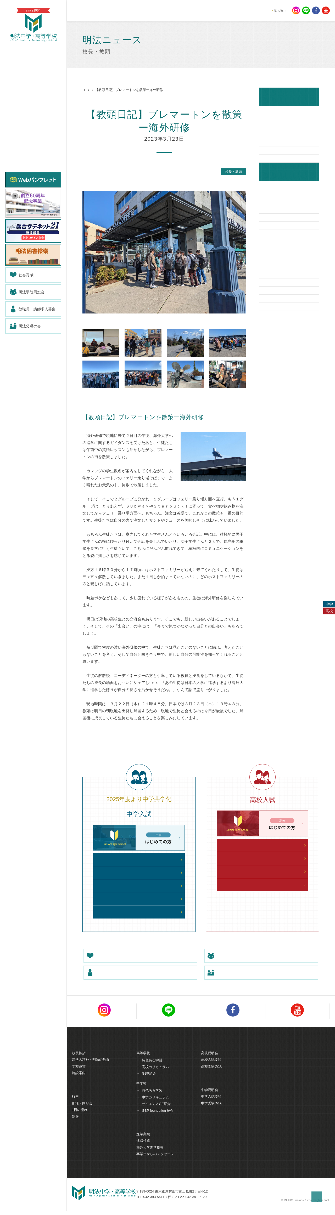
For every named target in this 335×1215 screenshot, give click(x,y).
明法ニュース (107, 90)
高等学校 (143, 1059)
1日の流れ (79, 1117)
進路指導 (143, 1147)
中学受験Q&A (211, 1110)
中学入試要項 (211, 1103)
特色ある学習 (152, 1067)
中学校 (141, 1090)
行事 (75, 1103)
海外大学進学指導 (150, 1154)
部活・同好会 (82, 1110)
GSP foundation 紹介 (158, 1117)
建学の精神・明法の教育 (90, 1066)
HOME (87, 90)
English (280, 10)
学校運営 (79, 1073)
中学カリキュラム (155, 1103)
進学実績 (143, 1141)
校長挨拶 (79, 1059)
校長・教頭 (129, 90)
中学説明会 (209, 1097)
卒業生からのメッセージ (155, 1161)
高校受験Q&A (211, 1073)
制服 (75, 1123)
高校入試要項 (211, 1066)
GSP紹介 (149, 1080)
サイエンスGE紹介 (156, 1110)
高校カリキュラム (155, 1073)
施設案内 (79, 1079)
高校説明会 (209, 1059)
